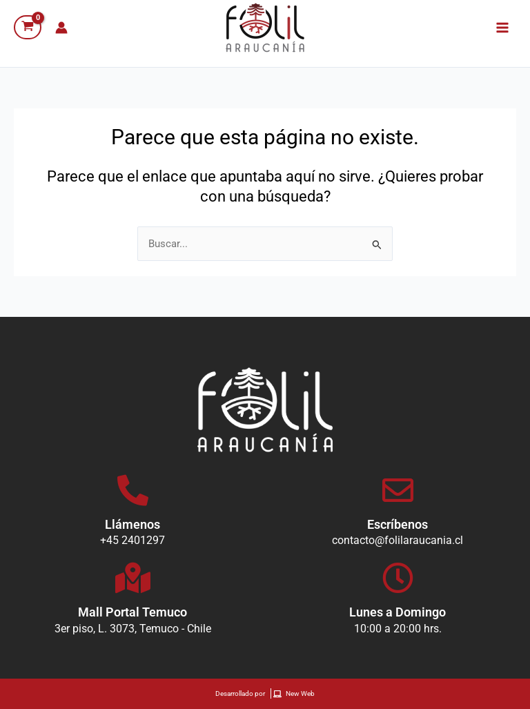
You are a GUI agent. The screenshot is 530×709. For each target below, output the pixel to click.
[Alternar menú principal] (502, 27)
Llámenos (132, 524)
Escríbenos (397, 524)
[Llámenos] (132, 490)
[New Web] (295, 694)
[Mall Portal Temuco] (132, 578)
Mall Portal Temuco (132, 612)
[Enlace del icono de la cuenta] (61, 27)
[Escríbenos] (397, 490)
